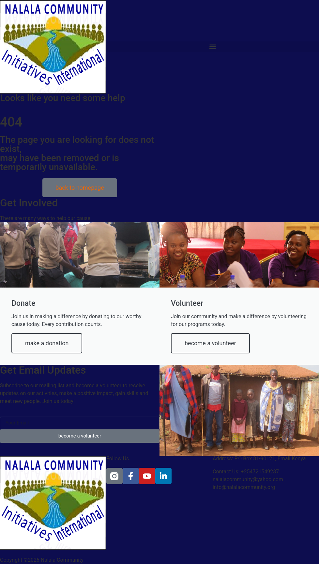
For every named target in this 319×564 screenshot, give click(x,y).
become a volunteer (210, 343)
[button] (212, 46)
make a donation (46, 343)
